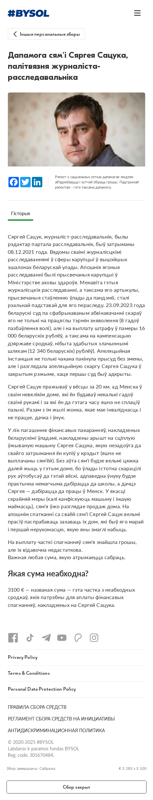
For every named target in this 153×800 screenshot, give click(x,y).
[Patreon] (78, 637)
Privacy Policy (22, 657)
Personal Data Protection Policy (42, 689)
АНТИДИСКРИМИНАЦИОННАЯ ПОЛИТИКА (56, 730)
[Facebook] (13, 637)
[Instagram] (94, 637)
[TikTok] (29, 637)
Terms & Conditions (29, 673)
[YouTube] (62, 637)
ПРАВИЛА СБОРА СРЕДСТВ (37, 707)
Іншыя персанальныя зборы (50, 34)
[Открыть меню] (137, 13)
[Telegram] (46, 638)
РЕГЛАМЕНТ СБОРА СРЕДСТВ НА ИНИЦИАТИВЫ (61, 718)
